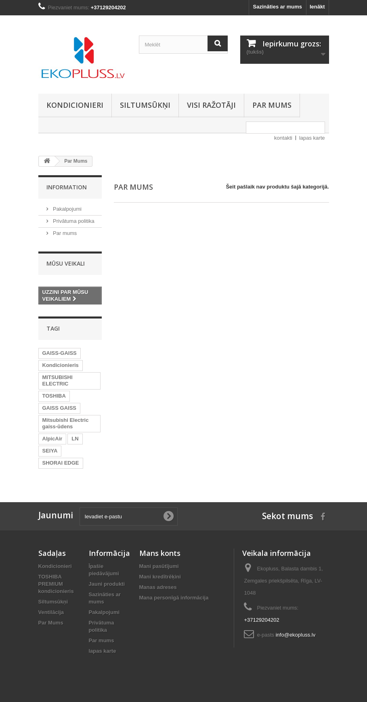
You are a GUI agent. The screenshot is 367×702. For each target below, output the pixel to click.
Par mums (272, 105)
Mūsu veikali (65, 263)
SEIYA (50, 451)
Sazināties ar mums (277, 7)
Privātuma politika (73, 221)
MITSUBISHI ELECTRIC (57, 380)
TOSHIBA (54, 396)
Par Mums (50, 623)
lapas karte (312, 138)
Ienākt (317, 7)
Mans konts (159, 553)
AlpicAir (52, 439)
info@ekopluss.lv (295, 635)
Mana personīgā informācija (174, 598)
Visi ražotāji (211, 105)
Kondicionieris (60, 365)
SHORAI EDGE (60, 463)
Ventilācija (51, 612)
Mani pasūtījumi (159, 566)
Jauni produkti (107, 584)
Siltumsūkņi (145, 105)
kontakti (283, 138)
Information (66, 187)
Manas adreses (158, 587)
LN (74, 439)
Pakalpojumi (67, 209)
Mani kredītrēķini (160, 577)
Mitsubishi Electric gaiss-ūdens (65, 423)
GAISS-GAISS (59, 353)
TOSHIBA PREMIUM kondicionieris (56, 584)
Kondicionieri (74, 105)
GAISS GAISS (59, 408)
